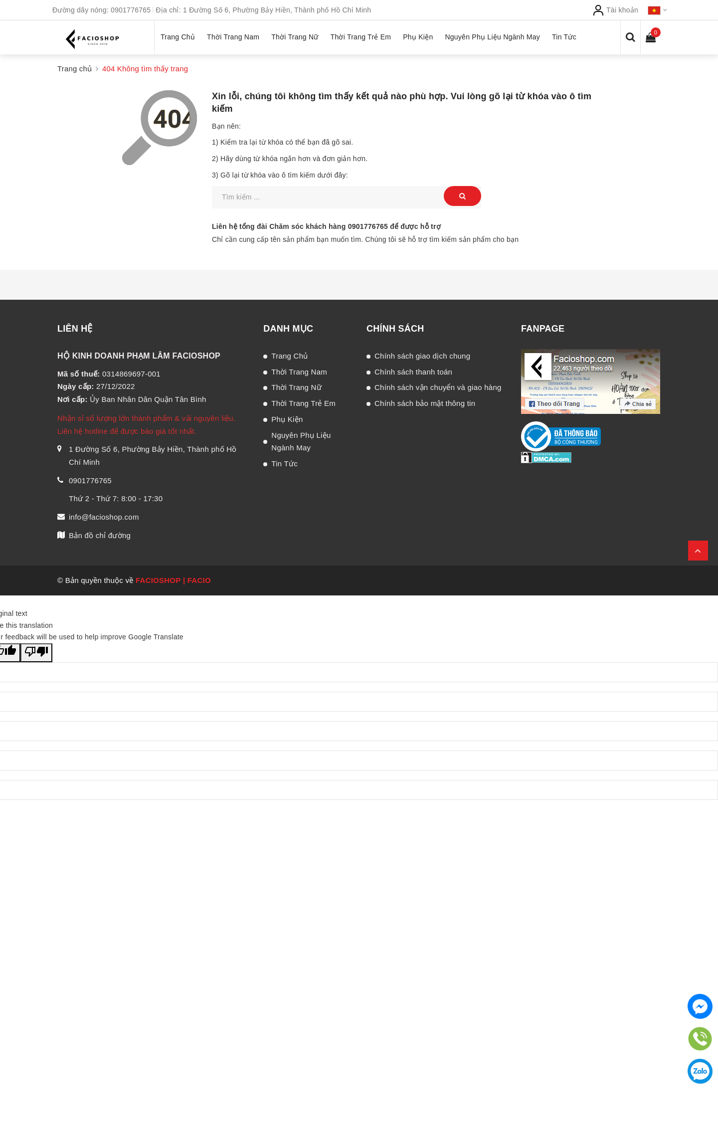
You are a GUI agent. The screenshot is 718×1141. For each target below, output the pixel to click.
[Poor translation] (36, 652)
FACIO (199, 580)
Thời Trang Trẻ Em (303, 403)
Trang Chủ (289, 356)
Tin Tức (284, 463)
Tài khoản (615, 10)
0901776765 (131, 10)
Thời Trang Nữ (296, 387)
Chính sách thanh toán (413, 372)
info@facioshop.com (104, 517)
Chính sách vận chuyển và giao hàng (438, 387)
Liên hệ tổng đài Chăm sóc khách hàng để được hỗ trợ (326, 226)
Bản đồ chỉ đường (100, 535)
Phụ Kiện (287, 419)
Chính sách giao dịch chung (422, 356)
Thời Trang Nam (299, 372)
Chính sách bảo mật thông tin (424, 403)
